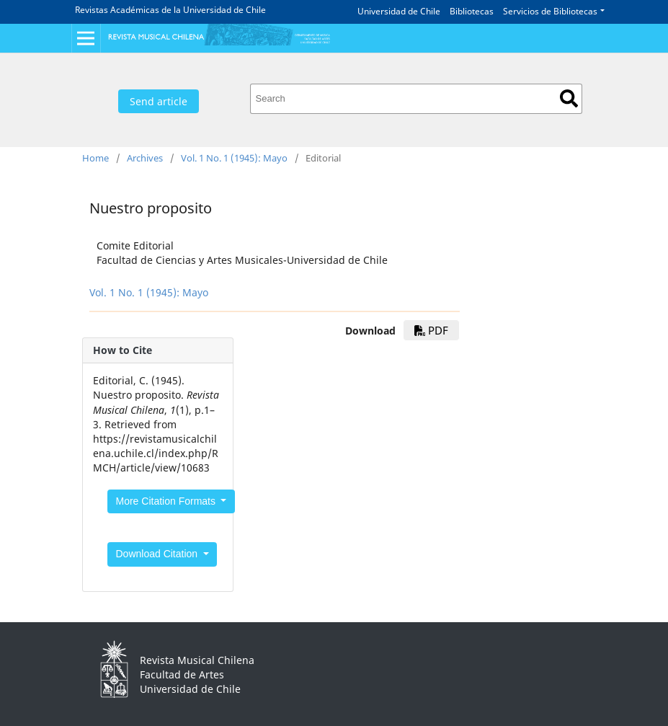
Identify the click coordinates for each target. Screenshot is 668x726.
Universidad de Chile (398, 11)
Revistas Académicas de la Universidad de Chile (170, 10)
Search (569, 98)
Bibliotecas (472, 11)
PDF (431, 330)
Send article (158, 101)
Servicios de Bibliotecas (550, 11)
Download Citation (158, 553)
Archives (145, 157)
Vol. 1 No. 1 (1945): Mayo (234, 157)
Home (95, 157)
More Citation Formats (167, 501)
